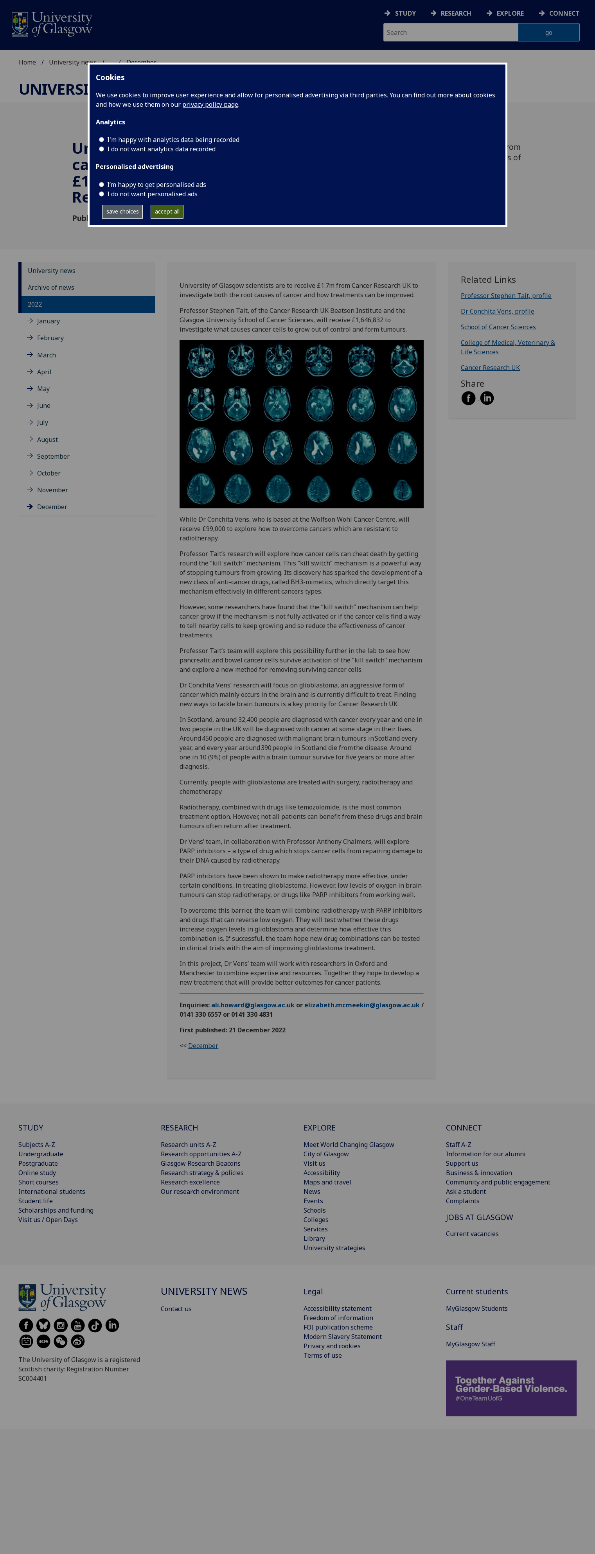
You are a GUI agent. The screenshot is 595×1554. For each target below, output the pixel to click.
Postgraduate (38, 1163)
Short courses (38, 1182)
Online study (37, 1172)
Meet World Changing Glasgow (349, 1144)
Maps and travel (327, 1182)
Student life (35, 1201)
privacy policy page (210, 104)
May (43, 388)
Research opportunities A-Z (201, 1154)
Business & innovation (479, 1172)
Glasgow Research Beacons (201, 1163)
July (42, 422)
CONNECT (464, 1127)
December (52, 506)
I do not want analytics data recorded (161, 149)
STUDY (30, 1127)
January (48, 321)
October (49, 473)
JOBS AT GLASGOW (479, 1217)
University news (73, 62)
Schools (315, 1210)
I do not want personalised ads (152, 194)
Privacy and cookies (332, 1346)
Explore (510, 13)
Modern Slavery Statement (343, 1336)
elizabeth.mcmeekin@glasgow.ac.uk (362, 1005)
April (44, 372)
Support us (462, 1163)
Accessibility (322, 1172)
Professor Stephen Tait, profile (506, 295)
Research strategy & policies (202, 1172)
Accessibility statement (338, 1308)
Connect (564, 13)
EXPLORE (320, 1127)
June (43, 405)
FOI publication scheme (338, 1327)
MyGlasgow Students (477, 1308)
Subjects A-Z (36, 1144)
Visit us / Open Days (48, 1219)
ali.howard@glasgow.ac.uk (253, 1005)
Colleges (316, 1219)
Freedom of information (338, 1318)
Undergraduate (40, 1154)
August (47, 439)
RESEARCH (179, 1127)
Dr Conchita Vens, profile (497, 311)
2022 (35, 304)
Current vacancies (472, 1233)
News (312, 1191)
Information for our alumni (486, 1154)
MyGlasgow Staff (470, 1344)
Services (316, 1229)
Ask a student (466, 1191)
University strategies (334, 1248)
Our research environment (200, 1191)
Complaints (463, 1201)
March (46, 355)
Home (27, 62)
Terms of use (323, 1355)
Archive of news (51, 287)
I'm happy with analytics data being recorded (173, 139)
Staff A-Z (458, 1144)
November (52, 490)
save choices (122, 211)
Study (405, 13)
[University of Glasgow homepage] (51, 23)
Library (314, 1238)
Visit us (314, 1163)
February (50, 338)
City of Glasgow (326, 1154)
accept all (167, 211)
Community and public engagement (498, 1182)
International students (51, 1191)
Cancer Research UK (490, 367)
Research (456, 13)
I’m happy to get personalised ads (156, 184)
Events (313, 1201)
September (53, 456)
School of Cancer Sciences (498, 327)
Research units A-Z (188, 1144)
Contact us (176, 1309)
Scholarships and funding (55, 1210)
